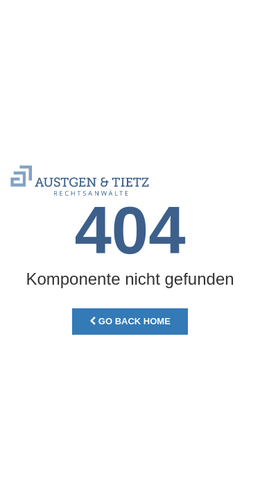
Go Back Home (130, 321)
